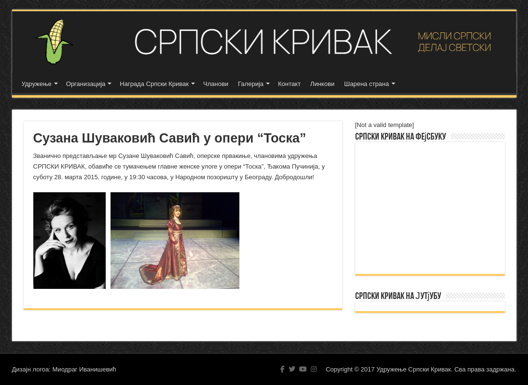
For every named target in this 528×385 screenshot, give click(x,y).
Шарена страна (366, 83)
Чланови (215, 83)
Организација (86, 83)
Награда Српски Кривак (154, 83)
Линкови (322, 83)
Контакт (289, 83)
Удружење (37, 83)
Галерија (251, 83)
